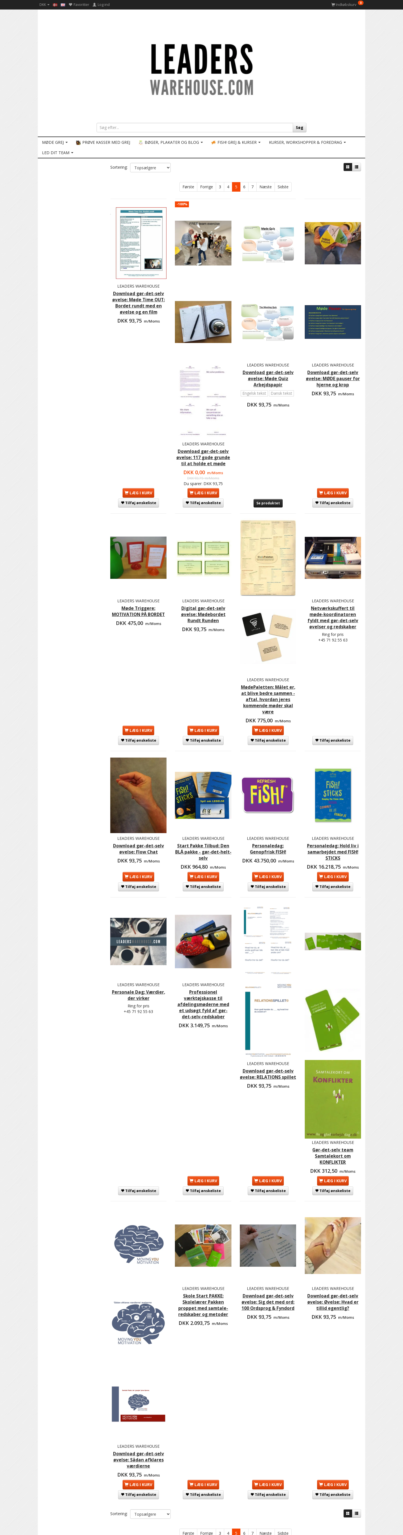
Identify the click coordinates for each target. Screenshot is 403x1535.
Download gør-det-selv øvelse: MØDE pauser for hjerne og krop (333, 358)
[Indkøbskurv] (347, 4)
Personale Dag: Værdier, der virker (139, 932)
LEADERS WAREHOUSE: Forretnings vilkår (80, 1469)
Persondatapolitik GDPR (66, 1486)
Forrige (206, 186)
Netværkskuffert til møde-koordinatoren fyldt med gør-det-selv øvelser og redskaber (333, 581)
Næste (265, 186)
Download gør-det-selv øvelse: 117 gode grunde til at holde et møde (203, 425)
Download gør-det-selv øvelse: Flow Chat (139, 798)
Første (188, 186)
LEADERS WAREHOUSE (138, 275)
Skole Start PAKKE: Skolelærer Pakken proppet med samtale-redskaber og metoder (203, 1211)
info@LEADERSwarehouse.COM (205, 1522)
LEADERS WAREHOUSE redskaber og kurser (82, 1458)
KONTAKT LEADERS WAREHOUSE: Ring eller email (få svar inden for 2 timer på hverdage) (89, 1450)
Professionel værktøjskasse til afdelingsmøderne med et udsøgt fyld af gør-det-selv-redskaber (203, 944)
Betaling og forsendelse (66, 1464)
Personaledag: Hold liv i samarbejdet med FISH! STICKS (332, 798)
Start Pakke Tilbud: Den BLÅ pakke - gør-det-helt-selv (203, 798)
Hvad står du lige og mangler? (70, 1475)
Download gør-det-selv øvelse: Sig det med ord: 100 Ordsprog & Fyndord (268, 1208)
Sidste (283, 186)
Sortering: (119, 167)
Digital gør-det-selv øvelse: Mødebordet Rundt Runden (203, 575)
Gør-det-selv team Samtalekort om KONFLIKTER (332, 1068)
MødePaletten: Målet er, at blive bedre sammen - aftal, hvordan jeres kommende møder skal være (268, 651)
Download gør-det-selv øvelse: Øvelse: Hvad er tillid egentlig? (332, 1208)
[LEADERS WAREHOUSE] (201, 68)
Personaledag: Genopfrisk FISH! (268, 795)
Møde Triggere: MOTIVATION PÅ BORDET (138, 575)
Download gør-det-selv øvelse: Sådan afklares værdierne (138, 1338)
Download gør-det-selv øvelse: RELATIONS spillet (268, 1001)
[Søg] (299, 127)
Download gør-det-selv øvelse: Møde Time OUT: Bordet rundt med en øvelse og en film (138, 295)
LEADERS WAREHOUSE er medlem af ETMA (81, 1480)
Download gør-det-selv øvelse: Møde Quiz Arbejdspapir (268, 355)
